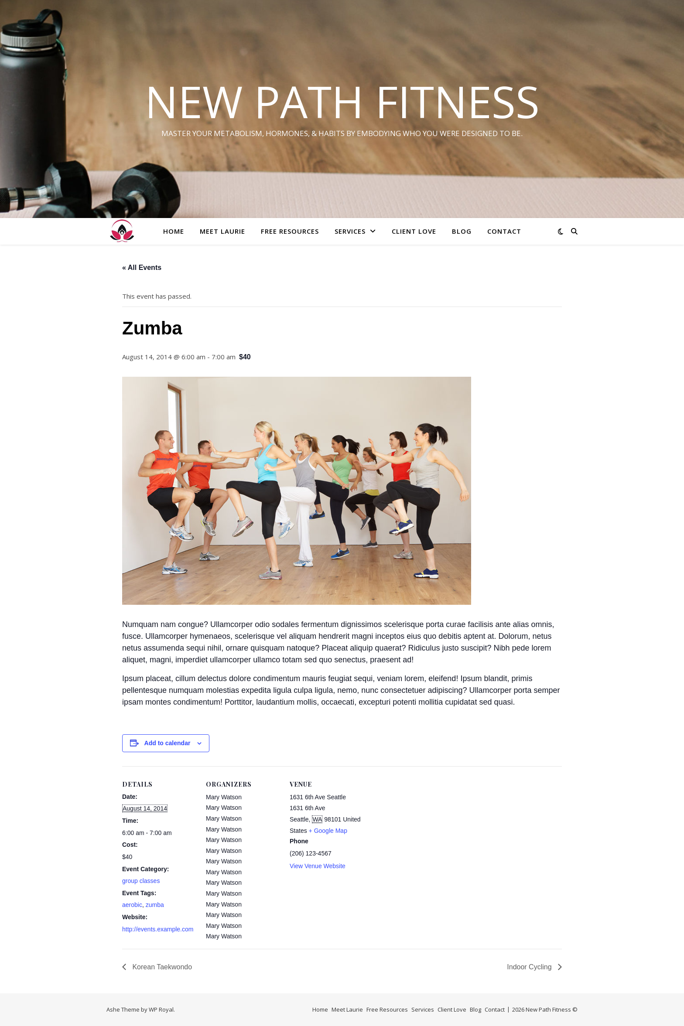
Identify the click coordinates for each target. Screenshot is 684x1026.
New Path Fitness (342, 101)
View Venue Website (317, 865)
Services (350, 231)
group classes (141, 880)
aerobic (132, 904)
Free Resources (290, 231)
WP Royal (161, 1009)
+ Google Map (328, 830)
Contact (504, 231)
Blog (462, 231)
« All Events (141, 267)
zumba (155, 904)
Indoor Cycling (530, 967)
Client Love (414, 231)
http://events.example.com (157, 929)
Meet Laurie (222, 231)
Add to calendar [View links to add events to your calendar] (167, 743)
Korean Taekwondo (161, 967)
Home (173, 231)
